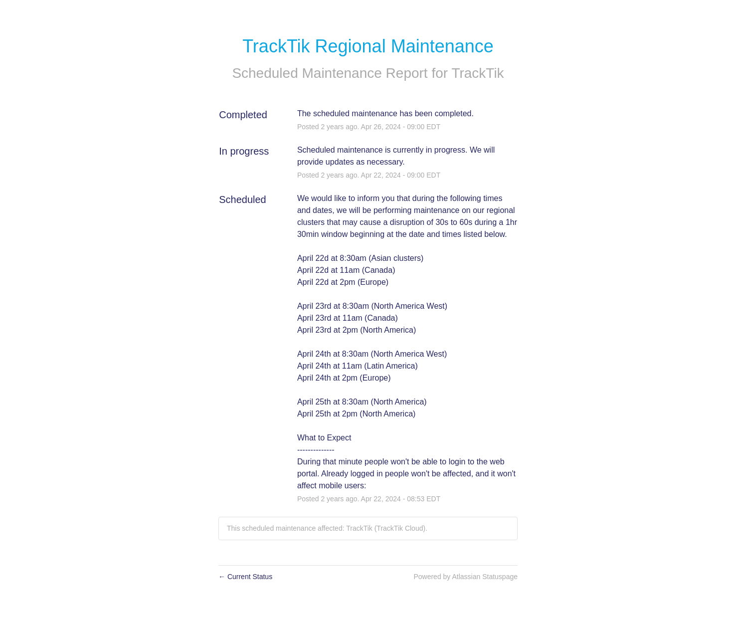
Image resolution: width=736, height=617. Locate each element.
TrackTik (477, 73)
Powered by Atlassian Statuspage (465, 577)
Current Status (245, 577)
